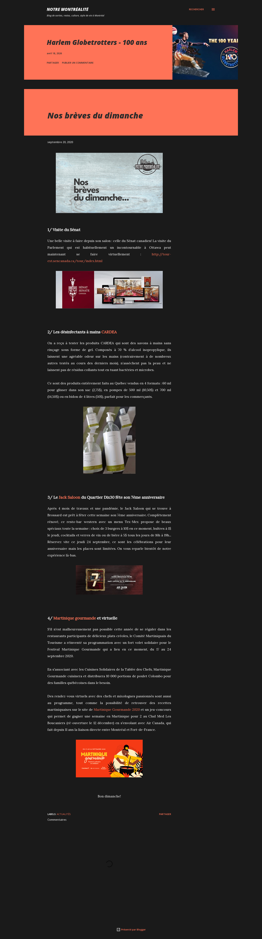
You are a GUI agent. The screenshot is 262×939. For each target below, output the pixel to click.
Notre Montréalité (67, 9)
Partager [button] (53, 62)
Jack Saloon (69, 497)
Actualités (64, 814)
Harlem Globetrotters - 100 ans (97, 42)
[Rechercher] (196, 9)
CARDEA (109, 331)
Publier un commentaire (78, 62)
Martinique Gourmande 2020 (117, 709)
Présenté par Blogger (131, 929)
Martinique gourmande (74, 618)
